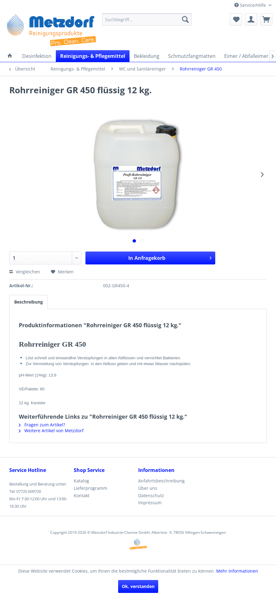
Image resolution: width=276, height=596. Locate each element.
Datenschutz (151, 495)
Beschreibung (28, 302)
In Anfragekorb (170, 257)
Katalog (81, 481)
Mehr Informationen (237, 571)
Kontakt (81, 495)
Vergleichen (24, 272)
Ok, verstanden (138, 586)
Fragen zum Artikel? (42, 425)
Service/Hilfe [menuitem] (250, 5)
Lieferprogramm (90, 488)
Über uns (147, 488)
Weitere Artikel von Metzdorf (51, 430)
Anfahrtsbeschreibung (161, 481)
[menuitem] (147, 19)
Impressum (150, 502)
